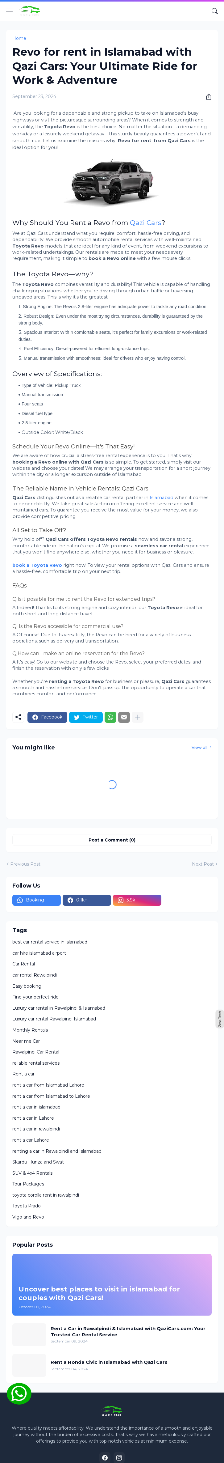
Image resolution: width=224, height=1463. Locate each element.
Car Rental (23, 964)
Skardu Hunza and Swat (38, 1162)
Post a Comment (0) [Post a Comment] (112, 840)
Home (19, 38)
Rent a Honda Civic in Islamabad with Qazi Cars (109, 1362)
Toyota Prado (26, 1206)
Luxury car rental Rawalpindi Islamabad (54, 1019)
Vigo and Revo (28, 1217)
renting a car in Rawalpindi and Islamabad (57, 1151)
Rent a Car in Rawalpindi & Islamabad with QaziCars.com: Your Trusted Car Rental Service (128, 1331)
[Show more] (137, 717)
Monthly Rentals (30, 1030)
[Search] (214, 11)
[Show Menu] (9, 11)
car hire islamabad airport (39, 953)
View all (199, 747)
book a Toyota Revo (37, 565)
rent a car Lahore (30, 1140)
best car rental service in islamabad (49, 942)
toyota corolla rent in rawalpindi (45, 1195)
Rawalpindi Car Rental (35, 1052)
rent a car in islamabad (36, 1107)
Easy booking (26, 986)
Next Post (203, 864)
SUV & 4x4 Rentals (32, 1173)
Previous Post (25, 864)
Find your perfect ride (35, 997)
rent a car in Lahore (33, 1118)
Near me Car (26, 1041)
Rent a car (23, 1074)
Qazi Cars (145, 222)
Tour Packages (28, 1184)
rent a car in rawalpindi (36, 1129)
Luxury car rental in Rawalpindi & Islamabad (58, 1008)
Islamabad (160, 497)
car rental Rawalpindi (34, 975)
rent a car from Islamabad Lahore (48, 1085)
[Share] (206, 96)
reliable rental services (36, 1063)
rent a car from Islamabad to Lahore (51, 1096)
